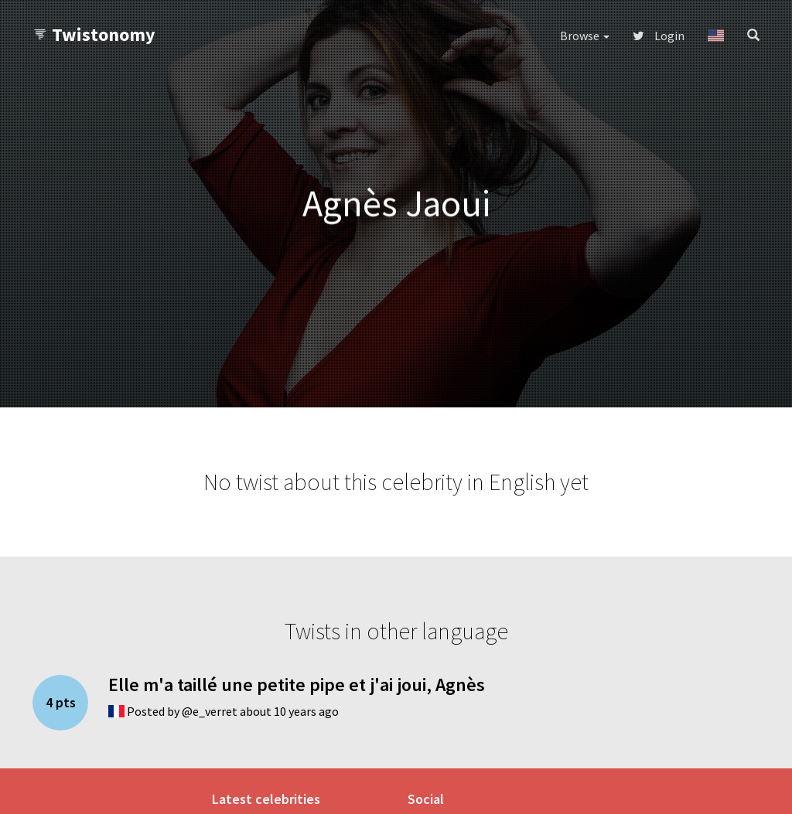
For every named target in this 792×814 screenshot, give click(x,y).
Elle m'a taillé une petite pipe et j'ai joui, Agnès (296, 684)
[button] (716, 35)
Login (658, 35)
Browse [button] (584, 35)
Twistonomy (93, 34)
